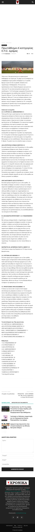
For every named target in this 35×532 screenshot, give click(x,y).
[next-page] (5, 432)
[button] (2, 2)
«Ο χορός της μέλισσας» (8, 394)
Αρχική (3, 42)
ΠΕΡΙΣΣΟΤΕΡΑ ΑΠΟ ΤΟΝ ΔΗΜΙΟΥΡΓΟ (20, 402)
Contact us (20, 525)
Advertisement (9, 525)
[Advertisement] (17, 22)
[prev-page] (3, 432)
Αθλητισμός (8, 42)
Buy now (26, 525)
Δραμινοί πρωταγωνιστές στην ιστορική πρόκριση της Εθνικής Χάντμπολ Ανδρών (20, 425)
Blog (15, 525)
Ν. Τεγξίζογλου (7, 53)
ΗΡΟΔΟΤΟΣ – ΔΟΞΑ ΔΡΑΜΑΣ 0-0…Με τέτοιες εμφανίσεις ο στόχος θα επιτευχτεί (25, 395)
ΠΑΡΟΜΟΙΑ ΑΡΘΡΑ (6, 402)
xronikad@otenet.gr (21, 513)
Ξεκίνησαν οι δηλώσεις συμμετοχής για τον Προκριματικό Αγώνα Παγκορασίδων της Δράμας (21, 418)
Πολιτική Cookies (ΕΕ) (17, 527)
